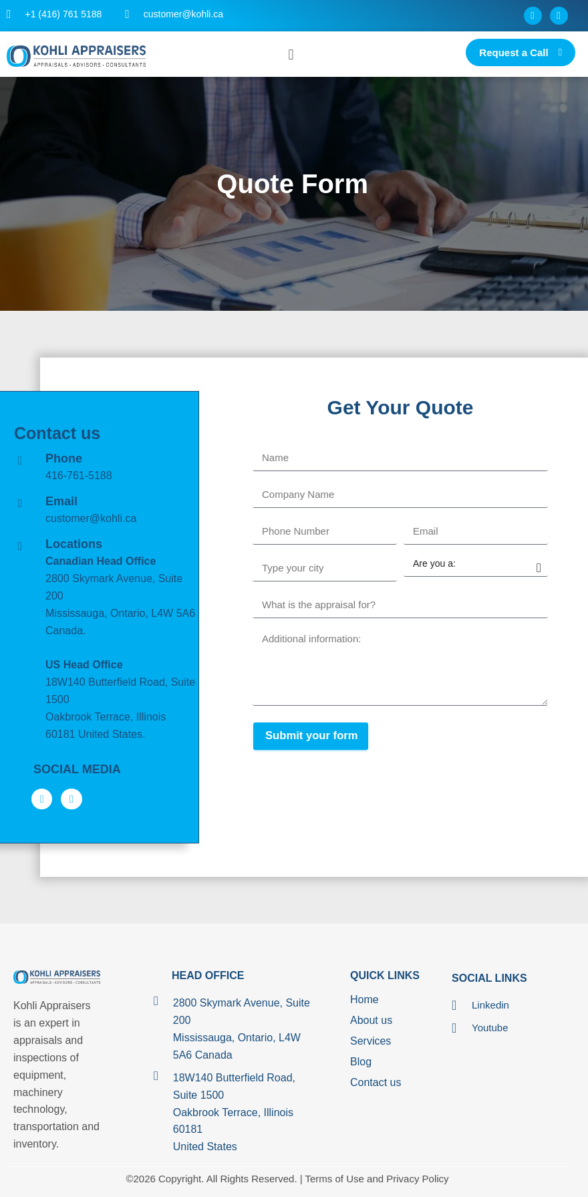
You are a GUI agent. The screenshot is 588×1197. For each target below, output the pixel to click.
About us (371, 1021)
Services (370, 1041)
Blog (361, 1062)
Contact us (375, 1083)
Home (364, 1000)
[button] (291, 54)
